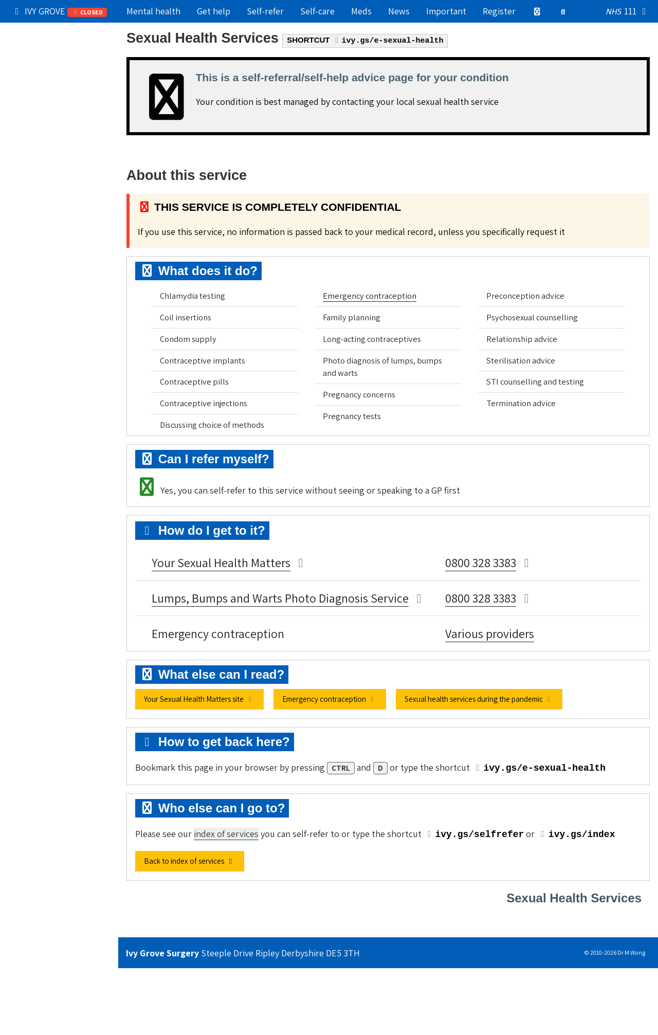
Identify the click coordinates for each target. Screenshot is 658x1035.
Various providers (489, 633)
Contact (30, 188)
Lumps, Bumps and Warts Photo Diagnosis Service (280, 598)
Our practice (39, 55)
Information (59, 165)
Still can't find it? (48, 232)
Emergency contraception (369, 295)
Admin (27, 144)
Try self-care (39, 99)
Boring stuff (38, 210)
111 (628, 11)
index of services (226, 834)
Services (59, 121)
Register (499, 11)
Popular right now (51, 33)
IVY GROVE (59, 11)
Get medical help (47, 77)
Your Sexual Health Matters (221, 562)
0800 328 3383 (480, 562)
